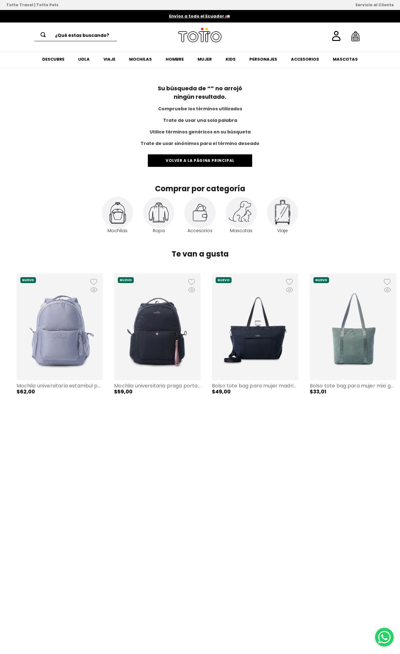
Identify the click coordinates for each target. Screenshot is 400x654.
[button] (8, 351)
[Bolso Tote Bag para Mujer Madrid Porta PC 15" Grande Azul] (255, 346)
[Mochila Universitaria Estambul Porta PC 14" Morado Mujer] (60, 346)
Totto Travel (19, 4)
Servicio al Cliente (374, 4)
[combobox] (75, 35)
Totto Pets (47, 4)
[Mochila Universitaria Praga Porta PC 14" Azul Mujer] (157, 346)
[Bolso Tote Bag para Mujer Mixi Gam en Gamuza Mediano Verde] (353, 346)
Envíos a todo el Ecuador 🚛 (199, 16)
